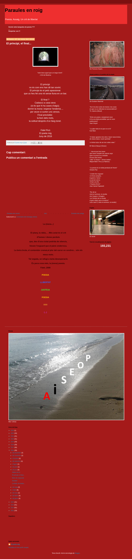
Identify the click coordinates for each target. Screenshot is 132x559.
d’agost (15, 464)
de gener (15, 498)
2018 (12, 444)
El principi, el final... (18, 475)
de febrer (15, 495)
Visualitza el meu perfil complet (18, 547)
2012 (12, 510)
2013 (12, 507)
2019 (12, 442)
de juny (15, 470)
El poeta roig (15, 544)
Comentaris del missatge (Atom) (26, 217)
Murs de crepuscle (18, 478)
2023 (12, 430)
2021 (12, 436)
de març (15, 493)
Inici (45, 213)
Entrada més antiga (77, 213)
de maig (15, 487)
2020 (12, 439)
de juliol (15, 467)
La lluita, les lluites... (18, 483)
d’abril (14, 490)
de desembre (16, 453)
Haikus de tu (16, 472)
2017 (12, 447)
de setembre (16, 461)
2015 (12, 502)
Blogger (77, 553)
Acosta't (14, 481)
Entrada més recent (13, 213)
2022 (12, 433)
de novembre (16, 455)
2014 (12, 505)
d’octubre (15, 458)
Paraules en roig (24, 10)
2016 (12, 450)
